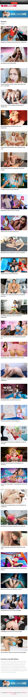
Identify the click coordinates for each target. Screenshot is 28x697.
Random (3, 23)
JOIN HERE (14, 3)
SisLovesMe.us (9, 692)
